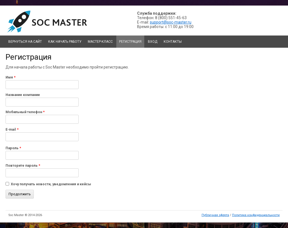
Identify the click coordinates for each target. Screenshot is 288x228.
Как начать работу (64, 42)
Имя (11, 77)
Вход (152, 42)
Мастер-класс (100, 42)
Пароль (13, 148)
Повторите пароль (23, 165)
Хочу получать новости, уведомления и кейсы (51, 184)
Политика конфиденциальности (256, 215)
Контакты (173, 42)
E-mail (12, 129)
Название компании (23, 95)
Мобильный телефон (25, 112)
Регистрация (130, 42)
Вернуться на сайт (25, 42)
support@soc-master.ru (170, 22)
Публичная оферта (215, 215)
